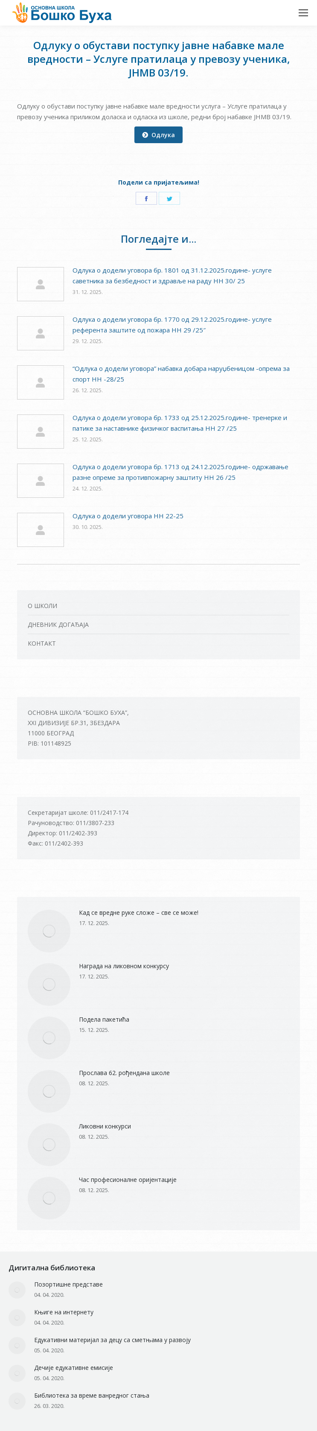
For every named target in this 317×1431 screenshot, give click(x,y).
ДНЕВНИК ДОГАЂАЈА (58, 624)
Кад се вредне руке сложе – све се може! (138, 912)
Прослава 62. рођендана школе (124, 1073)
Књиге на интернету (63, 1312)
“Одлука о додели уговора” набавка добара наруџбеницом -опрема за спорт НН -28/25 (181, 373)
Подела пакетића (104, 1019)
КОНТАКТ (42, 643)
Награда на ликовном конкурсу (124, 966)
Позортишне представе (68, 1284)
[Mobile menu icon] (303, 13)
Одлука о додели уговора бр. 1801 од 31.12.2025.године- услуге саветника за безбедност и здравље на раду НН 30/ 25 (172, 275)
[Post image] (40, 284)
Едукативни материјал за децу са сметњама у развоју (112, 1340)
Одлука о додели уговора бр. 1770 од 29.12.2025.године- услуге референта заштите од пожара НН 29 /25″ (172, 324)
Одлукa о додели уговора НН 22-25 (128, 515)
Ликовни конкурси (105, 1126)
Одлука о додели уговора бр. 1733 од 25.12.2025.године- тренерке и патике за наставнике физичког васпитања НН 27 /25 (180, 422)
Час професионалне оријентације (128, 1179)
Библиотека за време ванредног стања (91, 1395)
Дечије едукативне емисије (73, 1367)
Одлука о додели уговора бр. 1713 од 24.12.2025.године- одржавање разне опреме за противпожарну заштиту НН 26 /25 (180, 472)
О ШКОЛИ (42, 606)
